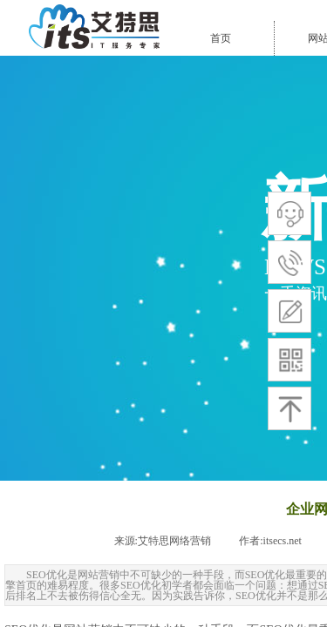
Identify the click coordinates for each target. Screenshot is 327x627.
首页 (220, 38)
